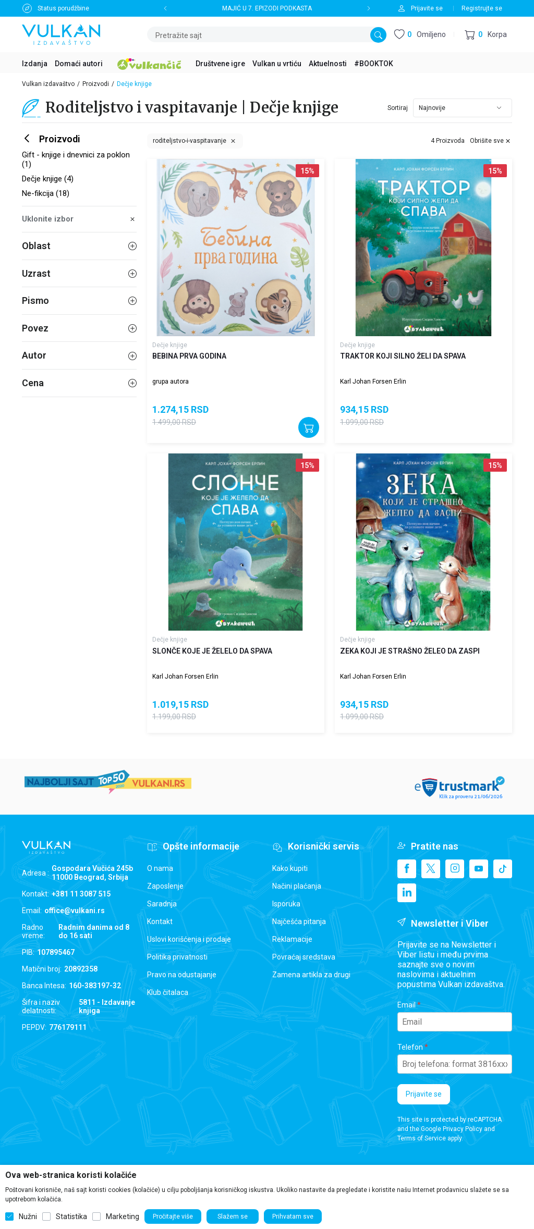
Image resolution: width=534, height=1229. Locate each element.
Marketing (122, 1216)
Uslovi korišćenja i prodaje (189, 939)
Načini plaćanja (296, 886)
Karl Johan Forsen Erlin (373, 381)
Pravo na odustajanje (181, 974)
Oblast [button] (79, 245)
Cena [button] (79, 382)
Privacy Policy (462, 1129)
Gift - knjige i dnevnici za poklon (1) (76, 159)
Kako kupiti (290, 868)
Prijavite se (424, 1094)
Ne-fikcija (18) (45, 193)
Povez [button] (79, 328)
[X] (430, 868)
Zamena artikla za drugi (311, 974)
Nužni (28, 1216)
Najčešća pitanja (299, 921)
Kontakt (160, 921)
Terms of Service (421, 1138)
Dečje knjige (169, 345)
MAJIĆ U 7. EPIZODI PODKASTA (267, 8)
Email (406, 1005)
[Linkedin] (406, 892)
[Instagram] (454, 868)
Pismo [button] (79, 300)
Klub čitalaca (167, 992)
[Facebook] (406, 868)
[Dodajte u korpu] (308, 427)
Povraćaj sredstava (303, 957)
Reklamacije (292, 939)
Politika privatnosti (177, 957)
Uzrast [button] (79, 273)
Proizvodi (95, 84)
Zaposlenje (165, 886)
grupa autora (170, 381)
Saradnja (162, 904)
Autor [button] (79, 355)
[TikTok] (502, 868)
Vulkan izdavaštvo (48, 84)
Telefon (410, 1047)
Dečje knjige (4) (48, 178)
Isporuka (286, 904)
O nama (160, 868)
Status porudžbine (63, 8)
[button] (486, 34)
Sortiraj (397, 108)
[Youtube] (478, 868)
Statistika (71, 1216)
